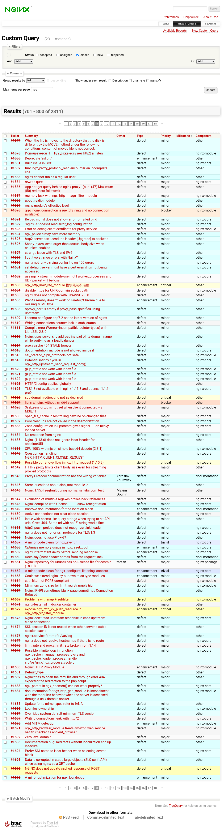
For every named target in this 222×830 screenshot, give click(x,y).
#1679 (15, 650)
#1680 (15, 667)
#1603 (15, 285)
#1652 (15, 519)
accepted (46, 55)
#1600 (15, 263)
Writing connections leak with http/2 (52, 718)
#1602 (15, 276)
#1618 (15, 360)
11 (112, 123)
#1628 (15, 407)
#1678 (15, 645)
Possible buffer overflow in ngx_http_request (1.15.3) (64, 462)
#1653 (15, 528)
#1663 (15, 576)
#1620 (15, 369)
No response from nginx (43, 435)
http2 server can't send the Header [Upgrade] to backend (66, 239)
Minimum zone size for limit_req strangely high (60, 585)
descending (58, 80)
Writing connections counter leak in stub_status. (61, 323)
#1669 (15, 599)
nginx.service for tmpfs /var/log (48, 636)
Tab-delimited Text (148, 817)
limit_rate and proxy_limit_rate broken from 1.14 (60, 645)
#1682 (15, 677)
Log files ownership (39, 709)
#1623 (15, 384)
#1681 (15, 672)
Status (29, 55)
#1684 (15, 691)
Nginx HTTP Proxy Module (44, 667)
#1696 (15, 768)
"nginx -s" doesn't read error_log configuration (58, 224)
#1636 (15, 449)
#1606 (15, 300)
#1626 (15, 397)
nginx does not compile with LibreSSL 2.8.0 (57, 295)
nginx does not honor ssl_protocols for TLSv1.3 (60, 532)
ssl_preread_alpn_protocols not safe (52, 355)
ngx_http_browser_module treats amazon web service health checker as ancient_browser (65, 730)
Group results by (14, 80)
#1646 (15, 490)
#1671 (15, 604)
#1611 (15, 328)
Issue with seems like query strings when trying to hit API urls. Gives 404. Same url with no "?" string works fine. (67, 521)
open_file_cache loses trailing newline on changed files (65, 416)
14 (131, 123)
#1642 (15, 467)
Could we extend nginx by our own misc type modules (65, 576)
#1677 (15, 641)
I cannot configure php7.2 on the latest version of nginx (66, 318)
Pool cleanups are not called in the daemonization (62, 421)
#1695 (15, 760)
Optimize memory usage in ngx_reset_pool (56, 547)
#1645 (15, 485)
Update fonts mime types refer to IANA (54, 704)
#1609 (15, 318)
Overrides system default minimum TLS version (60, 714)
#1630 (15, 416)
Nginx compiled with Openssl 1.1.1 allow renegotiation (65, 504)
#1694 (15, 751)
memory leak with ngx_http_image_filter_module (61, 196)
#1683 (15, 686)
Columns (16, 73)
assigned (66, 55)
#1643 (15, 476)
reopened (117, 55)
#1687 (15, 714)
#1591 (15, 219)
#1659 (15, 552)
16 (143, 123)
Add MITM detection (40, 723)
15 (137, 123)
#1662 (15, 571)
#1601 (15, 267)
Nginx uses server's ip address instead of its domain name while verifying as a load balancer (68, 338)
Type (140, 136)
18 (155, 123)
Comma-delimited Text (105, 817)
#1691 (15, 728)
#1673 (15, 618)
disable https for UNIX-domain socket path (56, 290)
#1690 (15, 723)
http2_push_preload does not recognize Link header (63, 528)
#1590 (15, 210)
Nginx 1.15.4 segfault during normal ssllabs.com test (64, 490)
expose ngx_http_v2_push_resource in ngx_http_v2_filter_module (53, 611)
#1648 (15, 504)
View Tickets (186, 23)
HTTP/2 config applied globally (48, 384)
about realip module (40, 200)
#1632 (15, 421)
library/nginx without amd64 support (52, 403)
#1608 (15, 309)
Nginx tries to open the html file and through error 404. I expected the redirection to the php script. (66, 679)
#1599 (15, 257)
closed (84, 55)
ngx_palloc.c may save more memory (52, 234)
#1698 (15, 777)
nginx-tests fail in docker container (50, 604)
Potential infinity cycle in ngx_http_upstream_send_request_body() (55, 362)
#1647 (15, 499)
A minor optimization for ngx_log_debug (54, 777)
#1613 (15, 336)
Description (118, 80)
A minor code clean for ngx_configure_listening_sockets (66, 571)
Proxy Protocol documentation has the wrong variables (65, 476)
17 (149, 123)
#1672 (15, 609)
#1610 (15, 323)
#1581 (15, 163)
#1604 (15, 290)
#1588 (15, 200)
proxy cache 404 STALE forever (48, 346)
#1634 (15, 435)
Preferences (171, 17)
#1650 (15, 514)
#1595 (15, 239)
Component (203, 136)
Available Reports (175, 30)
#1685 (15, 704)
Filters (16, 46)
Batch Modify (20, 799)
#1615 (15, 350)
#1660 (15, 557)
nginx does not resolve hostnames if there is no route (64, 641)
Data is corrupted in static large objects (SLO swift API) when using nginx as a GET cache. (66, 762)
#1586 (15, 187)
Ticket (15, 136)
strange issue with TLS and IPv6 (48, 253)
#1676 (15, 636)
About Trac (211, 17)
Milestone (183, 136)
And (9, 61)
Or (192, 61)
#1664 (15, 581)
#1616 (15, 355)
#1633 (15, 426)
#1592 (15, 224)
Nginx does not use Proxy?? (45, 538)
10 (106, 123)
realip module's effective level (47, 206)
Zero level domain (38, 737)
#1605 (15, 295)
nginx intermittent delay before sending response (61, 552)
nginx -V (153, 80)
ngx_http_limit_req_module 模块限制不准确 (57, 285)
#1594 (15, 234)
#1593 (15, 229)
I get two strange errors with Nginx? (51, 257)
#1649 (15, 509)
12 (119, 123)
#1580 (15, 158)
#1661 (15, 562)
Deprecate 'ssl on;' (38, 158)
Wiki (166, 23)
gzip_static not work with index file (50, 369)
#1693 (15, 742)
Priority (166, 136)
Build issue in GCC (38, 163)
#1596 (15, 244)
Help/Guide (191, 17)
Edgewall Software (46, 826)
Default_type (34, 672)
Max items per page (16, 89)
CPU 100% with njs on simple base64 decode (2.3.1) (63, 449)
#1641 (15, 462)
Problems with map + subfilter (47, 599)
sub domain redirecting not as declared (54, 397)
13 (124, 123)
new (100, 55)
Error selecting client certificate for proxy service (61, 229)
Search (210, 23)
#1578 (15, 153)
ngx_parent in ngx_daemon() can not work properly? (63, 686)
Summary (31, 136)
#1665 (15, 585)
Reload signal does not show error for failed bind (61, 219)
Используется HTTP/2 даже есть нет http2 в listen (64, 153)
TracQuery (176, 806)
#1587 (15, 196)
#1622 (15, 379)
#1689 (15, 718)
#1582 (15, 168)
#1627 (15, 403)
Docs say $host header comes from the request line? (64, 557)
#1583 (15, 177)
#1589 (15, 206)
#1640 (15, 453)
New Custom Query (205, 30)
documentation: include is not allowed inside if (59, 350)
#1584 (15, 182)
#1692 (15, 737)
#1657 (15, 542)
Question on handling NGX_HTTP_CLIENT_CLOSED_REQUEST (54, 455)
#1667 (15, 591)
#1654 (15, 532)
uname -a (137, 80)
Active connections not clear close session (57, 514)
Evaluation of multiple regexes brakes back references (65, 499)
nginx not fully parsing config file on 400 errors (59, 263)
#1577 (15, 141)
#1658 (15, 547)
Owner (121, 136)
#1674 (15, 627)
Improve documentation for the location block (59, 509)
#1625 (15, 389)
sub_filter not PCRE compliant (47, 581)
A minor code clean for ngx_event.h (51, 542)
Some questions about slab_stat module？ (56, 485)
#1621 (15, 374)
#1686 (15, 709)
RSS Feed (71, 817)
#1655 (15, 538)
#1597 (15, 253)
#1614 (15, 346)
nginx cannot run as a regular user (50, 177)
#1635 (15, 440)
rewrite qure (34, 182)
